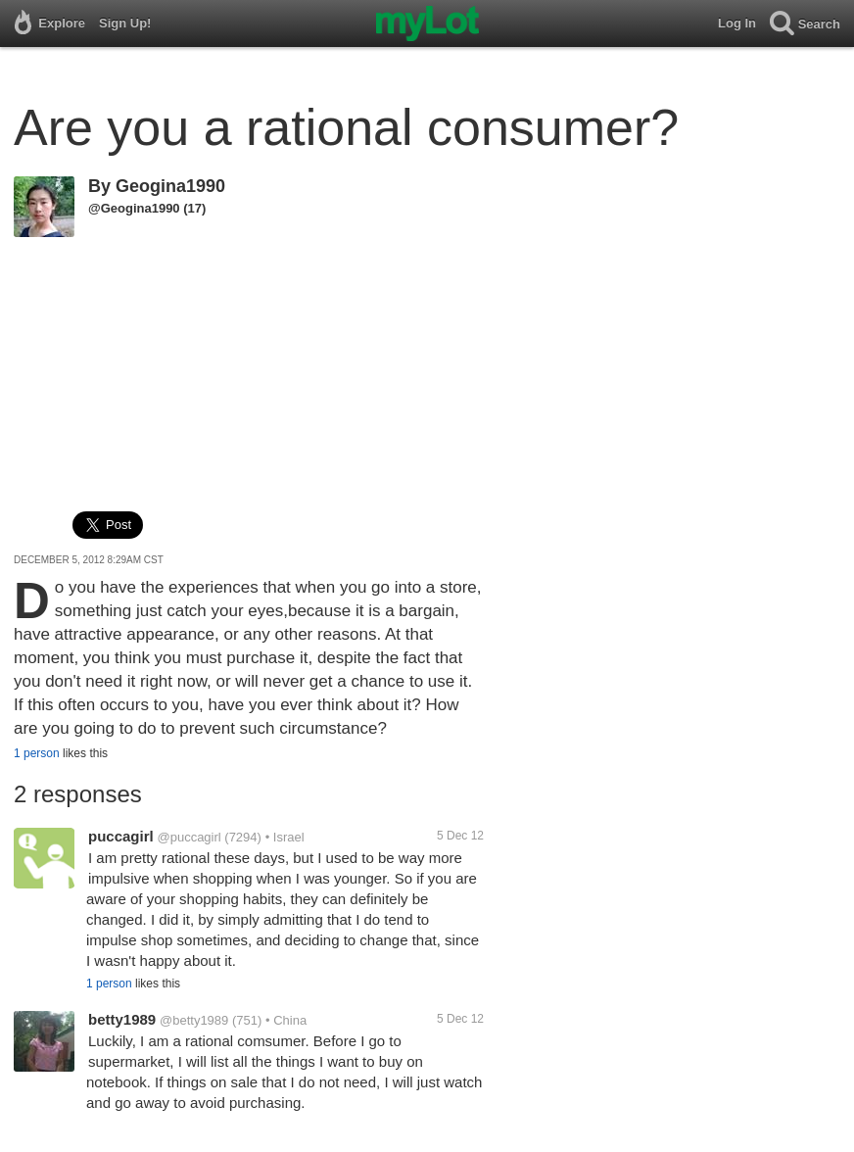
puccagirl (121, 836)
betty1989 (122, 1019)
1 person (37, 753)
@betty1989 (194, 1020)
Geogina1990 (170, 186)
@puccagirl (188, 837)
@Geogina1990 (134, 208)
